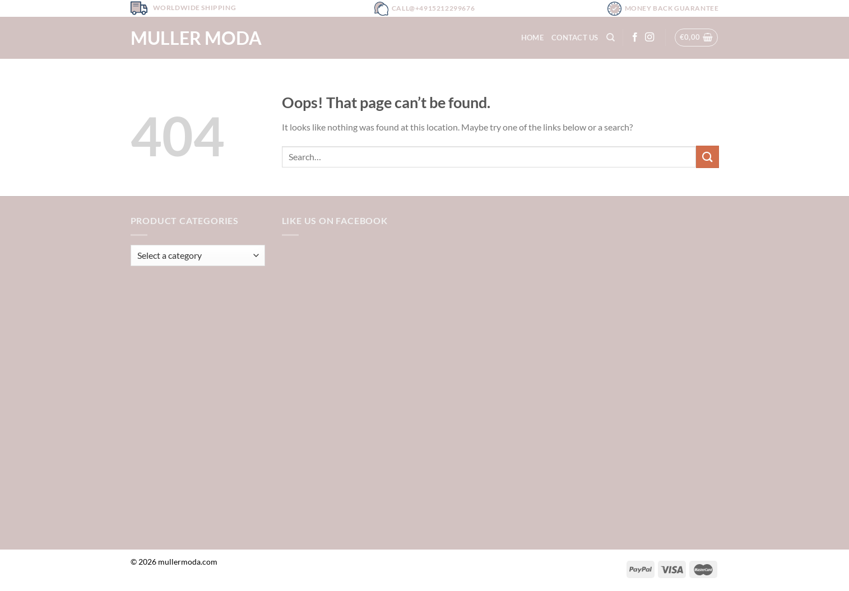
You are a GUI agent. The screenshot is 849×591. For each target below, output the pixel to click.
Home (532, 37)
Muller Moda (196, 38)
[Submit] (707, 156)
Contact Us (575, 37)
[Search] (610, 37)
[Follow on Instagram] (649, 37)
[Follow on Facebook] (634, 37)
